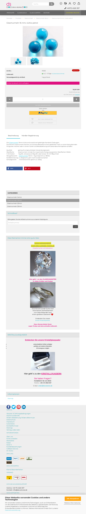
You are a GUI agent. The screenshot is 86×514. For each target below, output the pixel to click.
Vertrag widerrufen (13, 430)
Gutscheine (10, 424)
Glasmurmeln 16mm (14, 200)
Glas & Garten (35, 13)
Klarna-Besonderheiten (14, 470)
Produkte (10, 13)
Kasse (8, 443)
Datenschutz (11, 420)
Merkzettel (10, 441)
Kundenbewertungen (14, 447)
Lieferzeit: (9, 74)
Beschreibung (13, 136)
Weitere (46, 13)
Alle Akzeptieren (73, 499)
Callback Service (12, 449)
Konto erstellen (11, 439)
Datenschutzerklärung (12, 510)
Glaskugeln (22, 13)
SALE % (9, 445)
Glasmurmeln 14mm (14, 197)
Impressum (10, 422)
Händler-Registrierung (30, 136)
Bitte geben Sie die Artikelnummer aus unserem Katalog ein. (28, 219)
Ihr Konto (9, 451)
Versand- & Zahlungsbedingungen (18, 414)
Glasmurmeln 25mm (14, 203)
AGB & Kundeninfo (13, 416)
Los (75, 226)
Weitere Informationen (72, 503)
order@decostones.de (45, 386)
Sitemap (10, 398)
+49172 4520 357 (72, 8)
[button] (14, 168)
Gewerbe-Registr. (73, 13)
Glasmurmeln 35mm (14, 206)
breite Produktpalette (42, 320)
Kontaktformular (12, 426)
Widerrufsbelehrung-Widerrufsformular (20, 418)
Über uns (9, 437)
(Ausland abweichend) (58, 73)
